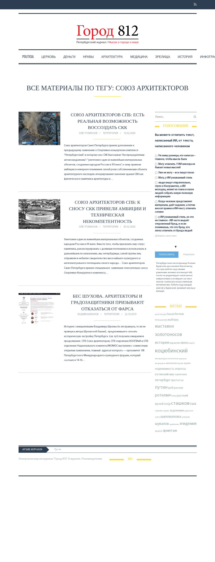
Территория (110, 133)
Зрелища (162, 56)
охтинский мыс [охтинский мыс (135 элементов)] (164, 374)
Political (28, 56)
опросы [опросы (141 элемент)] (180, 368)
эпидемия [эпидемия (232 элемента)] (187, 424)
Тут (57, 449)
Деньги (69, 56)
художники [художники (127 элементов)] (177, 410)
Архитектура (112, 56)
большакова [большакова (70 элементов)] (161, 320)
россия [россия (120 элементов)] (178, 387)
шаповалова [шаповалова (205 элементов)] (170, 417)
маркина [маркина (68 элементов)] (183, 359)
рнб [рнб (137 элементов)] (170, 387)
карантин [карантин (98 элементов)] (175, 343)
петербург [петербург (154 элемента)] (162, 380)
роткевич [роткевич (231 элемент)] (163, 395)
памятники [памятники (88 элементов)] (181, 374)
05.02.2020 (129, 227)
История (185, 56)
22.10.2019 (130, 314)
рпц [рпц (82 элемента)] (174, 396)
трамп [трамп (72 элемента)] (166, 411)
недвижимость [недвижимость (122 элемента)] (164, 368)
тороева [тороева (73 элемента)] (159, 411)
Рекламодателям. (92, 458)
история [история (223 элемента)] (162, 343)
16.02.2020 (129, 133)
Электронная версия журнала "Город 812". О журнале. (50, 458)
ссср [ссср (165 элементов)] (167, 404)
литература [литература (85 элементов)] (161, 359)
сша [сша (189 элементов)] (193, 404)
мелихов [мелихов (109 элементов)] (171, 363)
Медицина (139, 56)
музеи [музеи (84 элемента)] (180, 363)
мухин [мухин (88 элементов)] (187, 363)
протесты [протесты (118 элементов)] (177, 380)
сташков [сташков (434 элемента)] (180, 403)
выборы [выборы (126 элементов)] (173, 319)
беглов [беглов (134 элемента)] (179, 314)
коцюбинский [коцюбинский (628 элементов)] (171, 351)
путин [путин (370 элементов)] (161, 387)
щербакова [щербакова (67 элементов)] (174, 424)
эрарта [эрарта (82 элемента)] (158, 431)
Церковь (48, 56)
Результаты (188, 254)
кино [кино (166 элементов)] (184, 343)
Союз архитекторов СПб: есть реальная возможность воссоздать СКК (107, 121)
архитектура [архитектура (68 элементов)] (160, 314)
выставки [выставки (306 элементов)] (164, 326)
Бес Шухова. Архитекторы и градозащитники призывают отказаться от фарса (107, 302)
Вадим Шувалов (88, 314)
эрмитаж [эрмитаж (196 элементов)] (170, 431)
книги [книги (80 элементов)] (191, 343)
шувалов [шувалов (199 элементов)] (162, 424)
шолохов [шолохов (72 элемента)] (185, 417)
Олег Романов (88, 133)
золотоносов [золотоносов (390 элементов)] (168, 334)
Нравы (88, 56)
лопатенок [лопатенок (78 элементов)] (172, 359)
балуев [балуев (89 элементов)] (170, 314)
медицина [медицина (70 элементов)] (160, 363)
